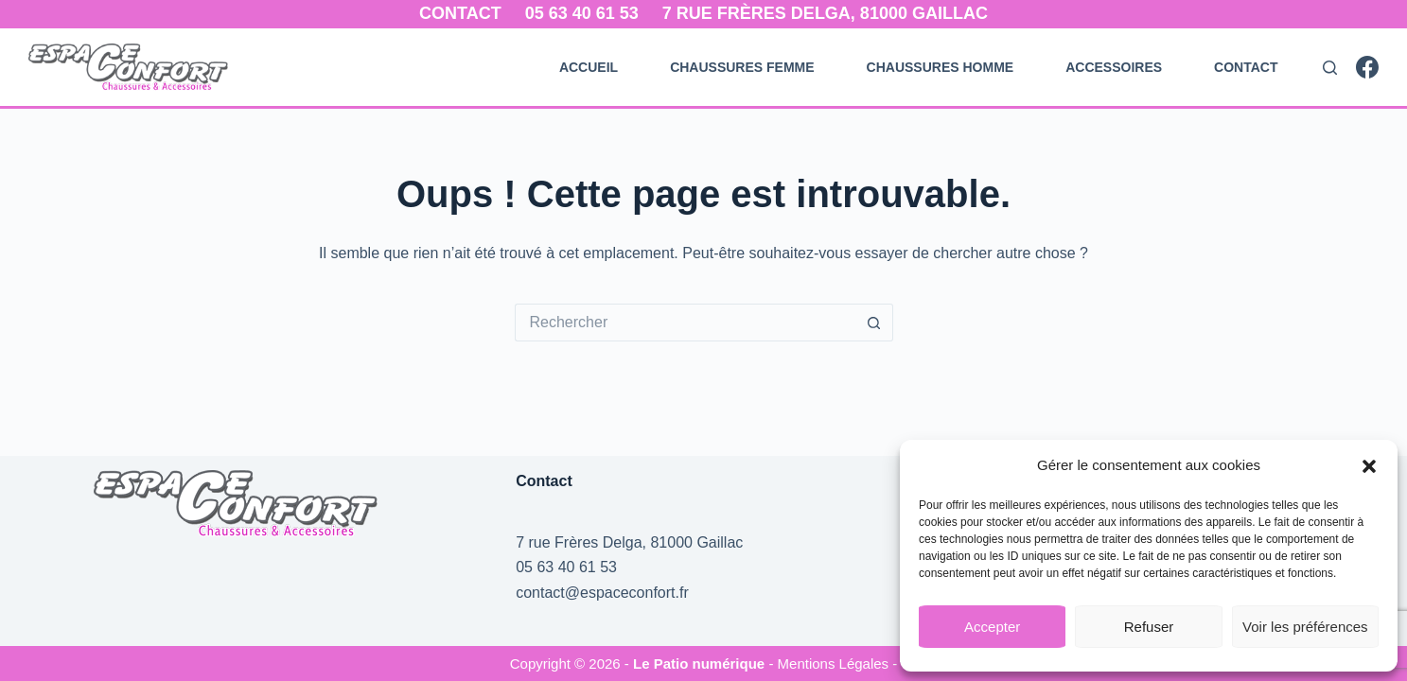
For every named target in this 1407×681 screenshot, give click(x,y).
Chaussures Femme (742, 67)
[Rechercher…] (685, 322)
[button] (1369, 466)
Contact (460, 13)
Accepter (992, 627)
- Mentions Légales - (832, 663)
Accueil (588, 67)
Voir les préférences (1305, 627)
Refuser (1149, 627)
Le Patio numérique (700, 663)
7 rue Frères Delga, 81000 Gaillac (825, 13)
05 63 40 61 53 (582, 13)
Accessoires (1113, 67)
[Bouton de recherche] (874, 322)
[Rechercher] (1330, 68)
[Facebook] (1367, 67)
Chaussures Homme (940, 67)
